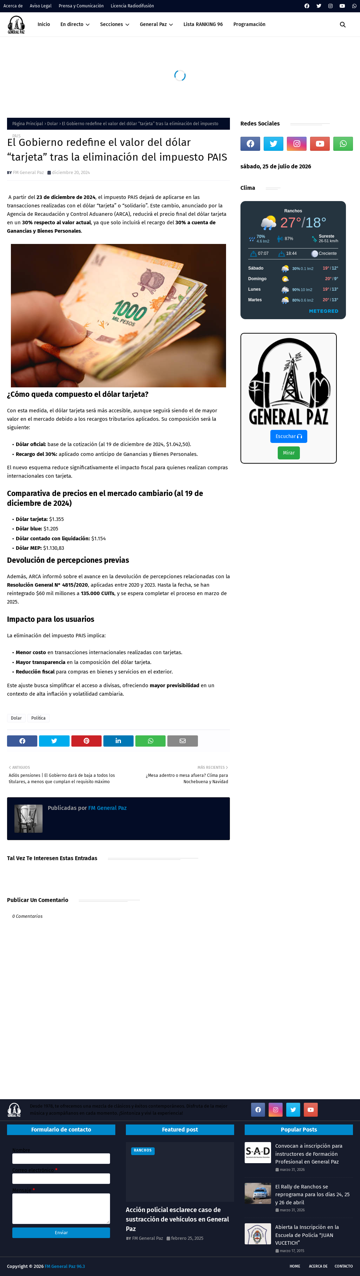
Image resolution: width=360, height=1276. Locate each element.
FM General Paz (28, 172)
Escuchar (289, 436)
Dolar (52, 123)
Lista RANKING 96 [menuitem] (203, 24)
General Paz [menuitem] (153, 24)
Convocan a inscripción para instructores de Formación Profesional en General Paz (308, 1154)
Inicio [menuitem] (44, 24)
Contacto (344, 1266)
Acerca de (13, 6)
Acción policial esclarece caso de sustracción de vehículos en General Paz (177, 1219)
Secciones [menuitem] (111, 24)
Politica (38, 718)
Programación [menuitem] (249, 24)
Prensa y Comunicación (81, 6)
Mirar (289, 453)
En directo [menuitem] (71, 24)
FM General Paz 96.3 (65, 1266)
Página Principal (27, 123)
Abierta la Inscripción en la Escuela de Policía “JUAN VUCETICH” (307, 1235)
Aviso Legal (41, 6)
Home (295, 1266)
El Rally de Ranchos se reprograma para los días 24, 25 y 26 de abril (312, 1195)
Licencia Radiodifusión (132, 6)
